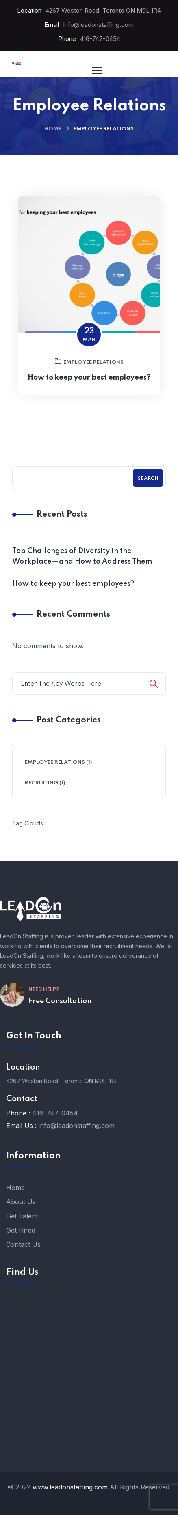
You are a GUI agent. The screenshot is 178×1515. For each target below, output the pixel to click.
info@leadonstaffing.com (77, 1126)
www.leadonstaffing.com (70, 1487)
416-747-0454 (100, 39)
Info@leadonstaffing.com (98, 24)
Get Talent (22, 1216)
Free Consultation (59, 1001)
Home (52, 129)
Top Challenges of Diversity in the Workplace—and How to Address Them (82, 556)
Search (148, 478)
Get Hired (20, 1230)
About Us (21, 1202)
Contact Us (23, 1244)
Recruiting (41, 783)
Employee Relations (89, 377)
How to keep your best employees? (89, 393)
